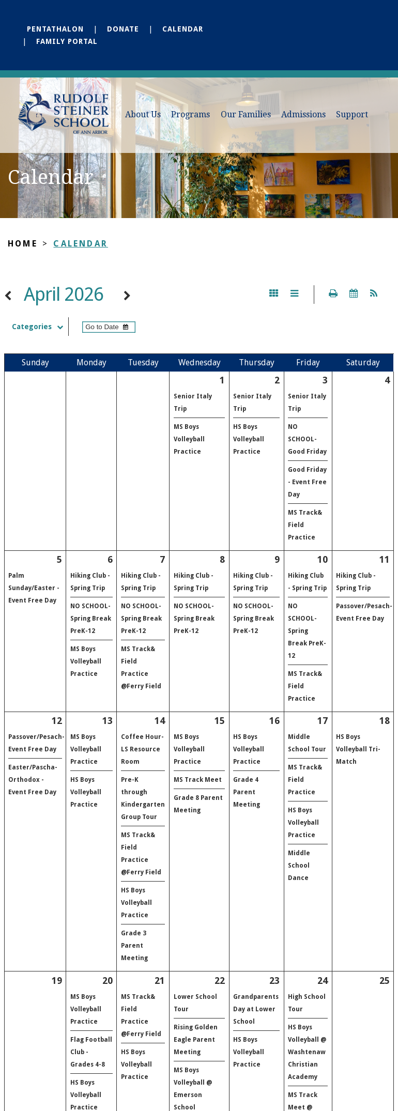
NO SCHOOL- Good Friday (307, 439)
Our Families (246, 114)
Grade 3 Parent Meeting (134, 946)
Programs (190, 114)
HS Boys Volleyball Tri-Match (358, 749)
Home (23, 244)
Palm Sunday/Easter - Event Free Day (33, 588)
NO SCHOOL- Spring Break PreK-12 (90, 619)
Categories (40, 326)
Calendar (182, 29)
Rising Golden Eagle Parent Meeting (196, 1040)
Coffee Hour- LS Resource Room (142, 749)
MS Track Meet (198, 779)
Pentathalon (55, 29)
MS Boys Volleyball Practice (189, 439)
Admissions (303, 114)
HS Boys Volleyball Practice (248, 439)
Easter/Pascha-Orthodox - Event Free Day (32, 780)
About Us (143, 114)
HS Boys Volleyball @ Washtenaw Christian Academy (307, 1052)
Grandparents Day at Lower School (256, 1009)
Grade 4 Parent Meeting (246, 792)
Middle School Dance (299, 866)
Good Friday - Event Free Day (307, 482)
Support (352, 114)
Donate (123, 29)
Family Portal (67, 41)
